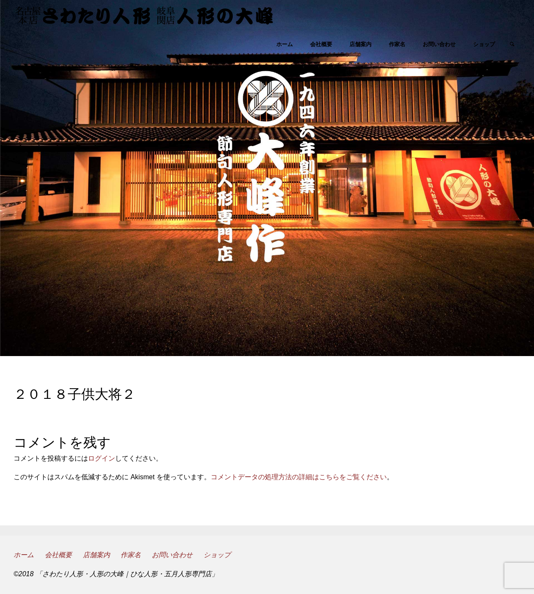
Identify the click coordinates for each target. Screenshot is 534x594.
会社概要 (58, 554)
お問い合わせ (172, 554)
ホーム (24, 554)
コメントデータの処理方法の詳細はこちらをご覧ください (299, 477)
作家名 (131, 554)
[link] (512, 45)
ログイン (101, 458)
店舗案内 (96, 554)
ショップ (217, 554)
